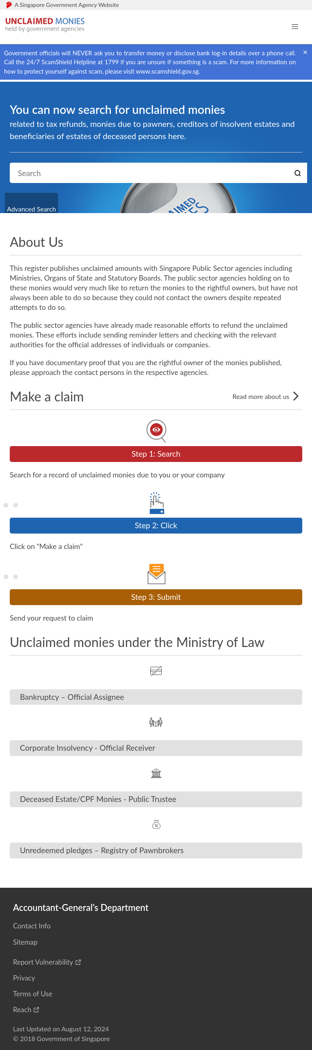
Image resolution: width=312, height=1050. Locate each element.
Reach (22, 1009)
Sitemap (25, 942)
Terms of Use (32, 993)
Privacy (24, 978)
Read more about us (267, 396)
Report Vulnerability (43, 962)
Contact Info (32, 925)
